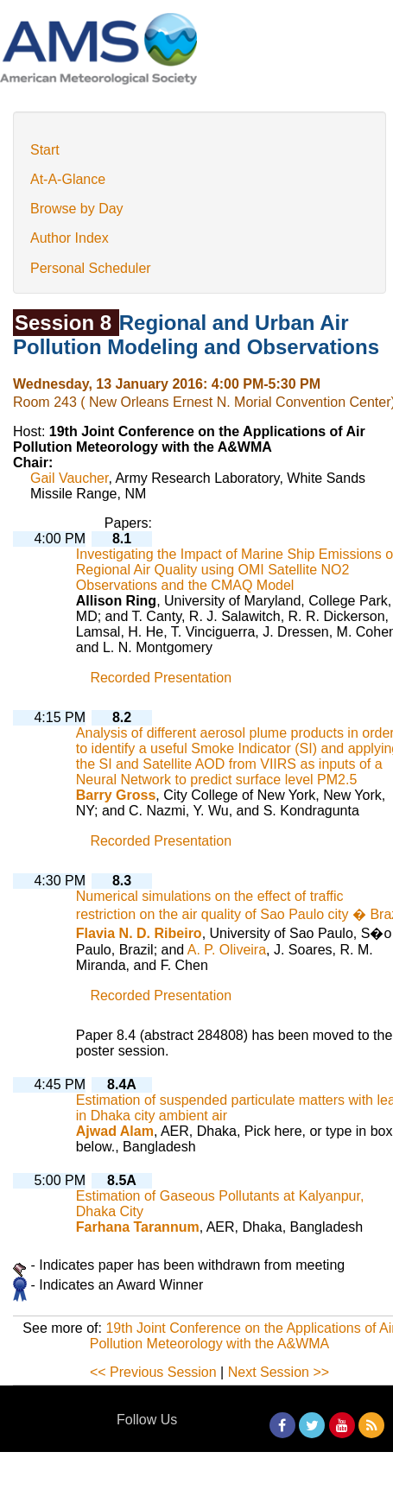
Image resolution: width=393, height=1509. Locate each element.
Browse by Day (77, 208)
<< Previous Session (153, 1372)
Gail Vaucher (69, 478)
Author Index (69, 238)
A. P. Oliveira (226, 949)
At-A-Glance (67, 179)
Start (45, 150)
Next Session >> (278, 1372)
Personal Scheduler (90, 268)
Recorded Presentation (160, 677)
